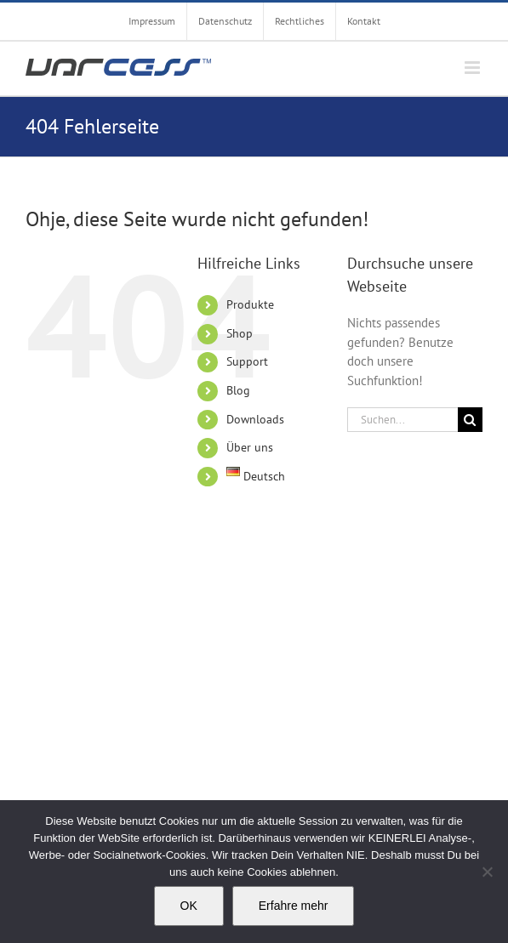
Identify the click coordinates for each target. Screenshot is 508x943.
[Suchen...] (402, 419)
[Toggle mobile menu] (473, 68)
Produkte (250, 304)
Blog (238, 390)
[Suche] (470, 419)
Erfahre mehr (293, 905)
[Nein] (486, 871)
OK (188, 905)
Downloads (255, 419)
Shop (239, 333)
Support (247, 361)
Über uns (249, 447)
